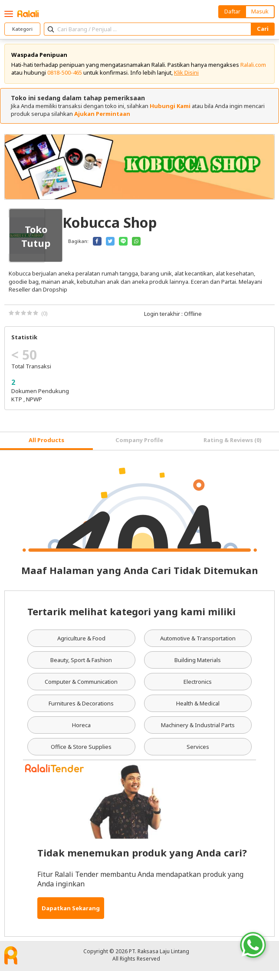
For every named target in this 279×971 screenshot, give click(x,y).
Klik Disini (186, 72)
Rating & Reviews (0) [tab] (233, 440)
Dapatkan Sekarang (71, 908)
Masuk (260, 11)
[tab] (46, 441)
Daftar (232, 11)
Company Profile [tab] (139, 440)
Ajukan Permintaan (102, 114)
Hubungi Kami (170, 106)
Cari (263, 29)
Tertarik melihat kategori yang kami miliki (131, 611)
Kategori (22, 29)
